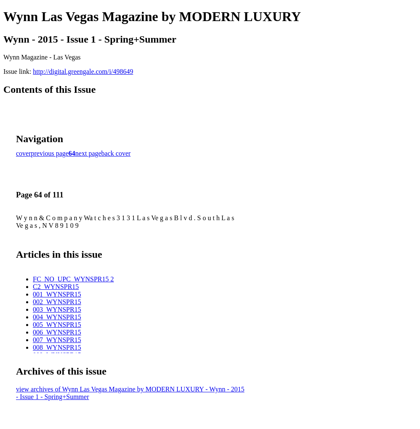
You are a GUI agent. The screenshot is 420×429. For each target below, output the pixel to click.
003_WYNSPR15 (57, 309)
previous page (50, 153)
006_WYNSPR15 (57, 332)
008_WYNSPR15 (57, 347)
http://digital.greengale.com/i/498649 (83, 71)
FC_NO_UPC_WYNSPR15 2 (73, 279)
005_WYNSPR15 (57, 324)
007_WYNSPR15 (57, 339)
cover (23, 153)
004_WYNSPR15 (57, 317)
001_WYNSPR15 (57, 294)
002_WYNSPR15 (57, 301)
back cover (116, 153)
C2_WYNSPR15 (56, 286)
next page (88, 153)
